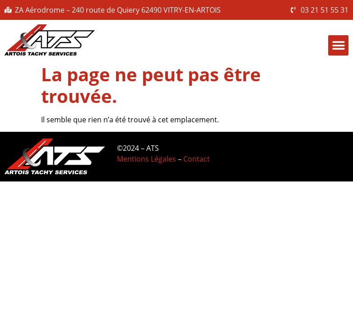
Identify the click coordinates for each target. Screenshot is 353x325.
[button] (338, 45)
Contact (196, 159)
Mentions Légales (146, 159)
